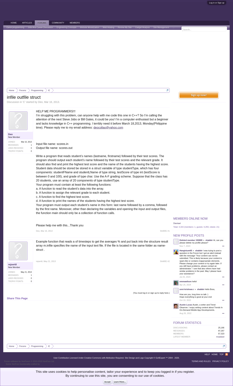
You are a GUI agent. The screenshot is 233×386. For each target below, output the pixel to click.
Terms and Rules (201, 361)
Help (207, 354)
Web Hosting (108, 27)
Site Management (161, 27)
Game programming (15, 27)
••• (223, 246)
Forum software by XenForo (29, 361)
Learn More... (120, 382)
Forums (41, 23)
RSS (226, 354)
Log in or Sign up (216, 3)
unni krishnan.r (186, 289)
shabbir (209, 240)
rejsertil (12, 264)
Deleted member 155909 (190, 240)
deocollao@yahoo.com (108, 127)
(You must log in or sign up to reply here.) (151, 293)
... (173, 27)
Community (58, 23)
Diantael (177, 223)
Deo (40, 102)
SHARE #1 (165, 231)
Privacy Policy (220, 361)
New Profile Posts (188, 235)
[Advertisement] (116, 58)
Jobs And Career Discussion (40, 27)
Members (75, 23)
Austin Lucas (185, 305)
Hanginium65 (185, 250)
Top (222, 354)
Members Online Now (190, 218)
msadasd (220, 337)
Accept (107, 382)
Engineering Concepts (66, 27)
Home (14, 23)
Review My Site (125, 27)
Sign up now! (199, 95)
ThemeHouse (46, 364)
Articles (27, 23)
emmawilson (185, 281)
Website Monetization (89, 27)
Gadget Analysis (142, 27)
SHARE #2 (165, 261)
